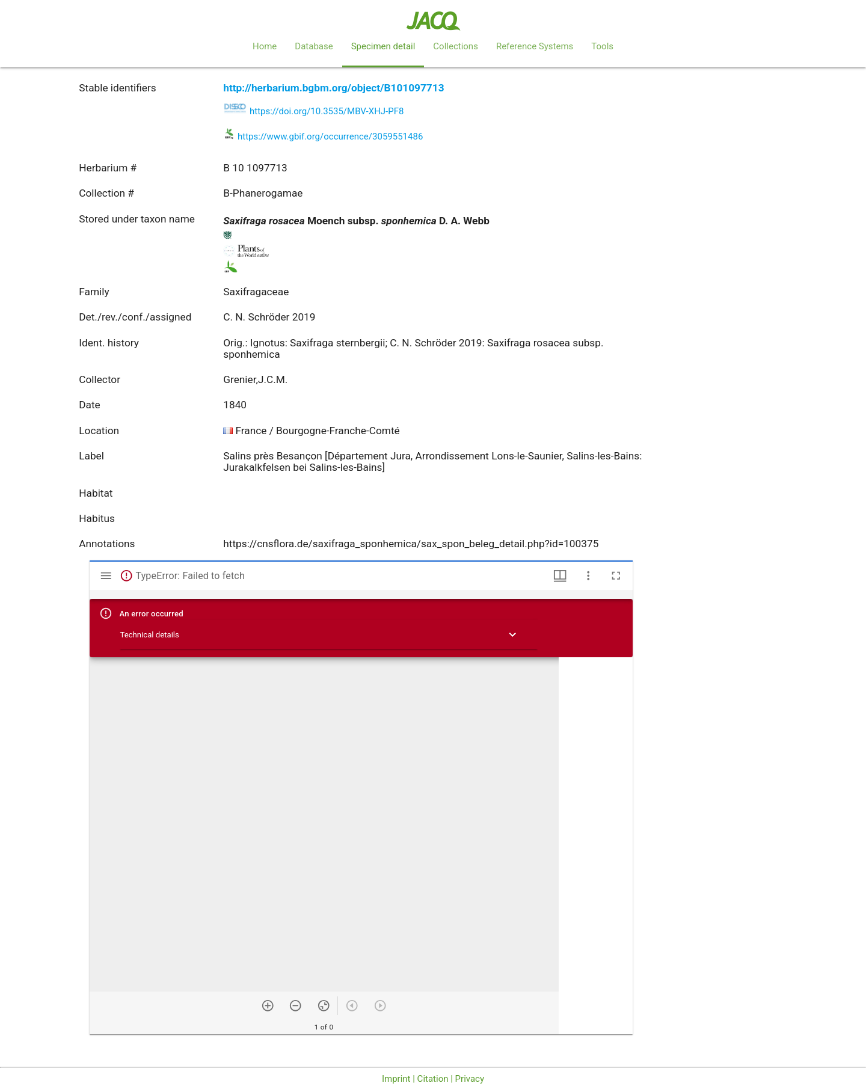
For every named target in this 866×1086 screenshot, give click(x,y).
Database (314, 46)
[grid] (596, 845)
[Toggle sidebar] (106, 576)
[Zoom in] (268, 1006)
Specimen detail (383, 46)
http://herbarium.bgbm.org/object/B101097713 (333, 88)
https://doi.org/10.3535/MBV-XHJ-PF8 (327, 111)
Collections (455, 46)
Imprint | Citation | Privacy (433, 1078)
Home (265, 46)
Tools (602, 46)
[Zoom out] (295, 1006)
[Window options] (588, 576)
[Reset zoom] (324, 1006)
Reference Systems (534, 46)
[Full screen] (616, 576)
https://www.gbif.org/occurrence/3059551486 (330, 136)
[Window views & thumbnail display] (560, 576)
